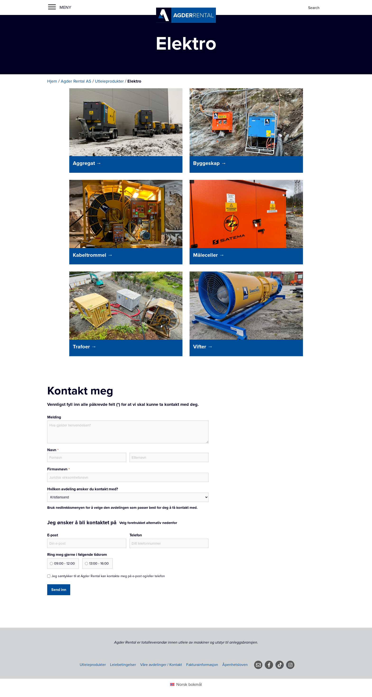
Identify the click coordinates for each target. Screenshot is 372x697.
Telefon (136, 535)
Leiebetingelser (123, 664)
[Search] (314, 8)
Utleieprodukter (109, 81)
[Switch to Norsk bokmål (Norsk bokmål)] (186, 684)
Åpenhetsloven (235, 664)
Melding (54, 417)
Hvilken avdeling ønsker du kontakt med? (82, 489)
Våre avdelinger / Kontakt (161, 664)
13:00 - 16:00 (99, 563)
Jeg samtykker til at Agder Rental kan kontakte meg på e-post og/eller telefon (108, 576)
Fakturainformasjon (202, 664)
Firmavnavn (58, 469)
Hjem (52, 81)
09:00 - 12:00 (64, 563)
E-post (52, 535)
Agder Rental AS (76, 81)
